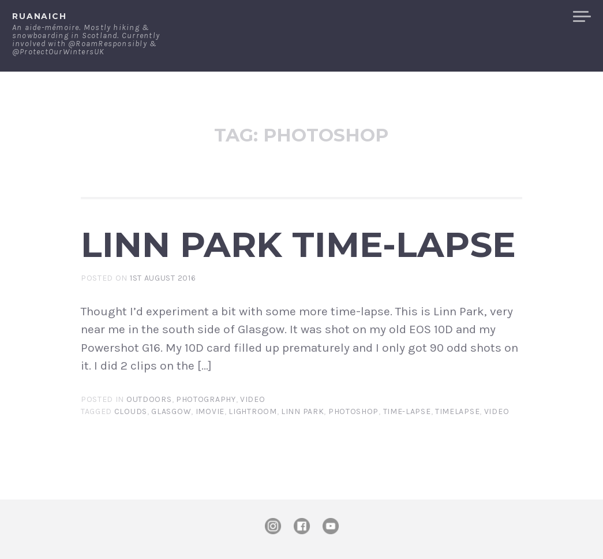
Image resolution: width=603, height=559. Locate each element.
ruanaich (39, 16)
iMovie (210, 411)
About (389, 16)
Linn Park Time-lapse (298, 244)
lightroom (252, 411)
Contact (445, 16)
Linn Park (302, 411)
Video (252, 399)
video (497, 411)
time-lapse (407, 411)
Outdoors (149, 399)
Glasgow (171, 411)
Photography (206, 399)
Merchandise (521, 16)
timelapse (457, 411)
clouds (130, 411)
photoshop (353, 411)
